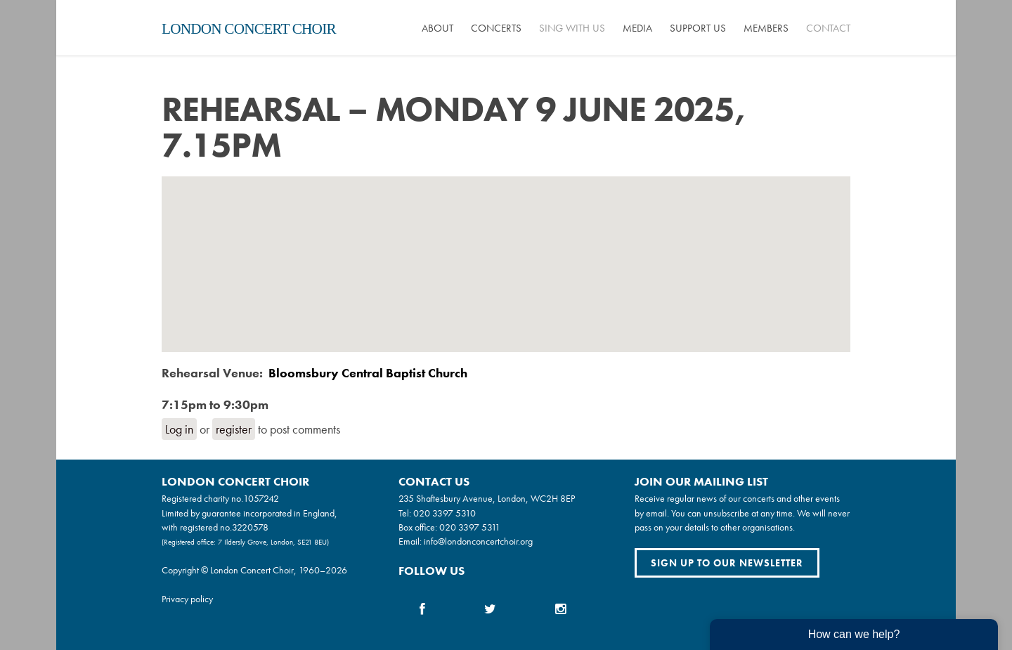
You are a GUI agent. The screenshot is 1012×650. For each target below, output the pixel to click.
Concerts (496, 28)
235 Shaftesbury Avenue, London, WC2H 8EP (486, 498)
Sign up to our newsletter (727, 563)
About (437, 28)
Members (766, 28)
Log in (179, 429)
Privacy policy (187, 598)
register (234, 429)
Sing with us (572, 28)
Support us (698, 28)
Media (637, 28)
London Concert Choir (249, 28)
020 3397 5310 (444, 513)
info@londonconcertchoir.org (478, 541)
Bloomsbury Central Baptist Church (367, 373)
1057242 (261, 498)
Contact (828, 28)
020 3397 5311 (469, 527)
